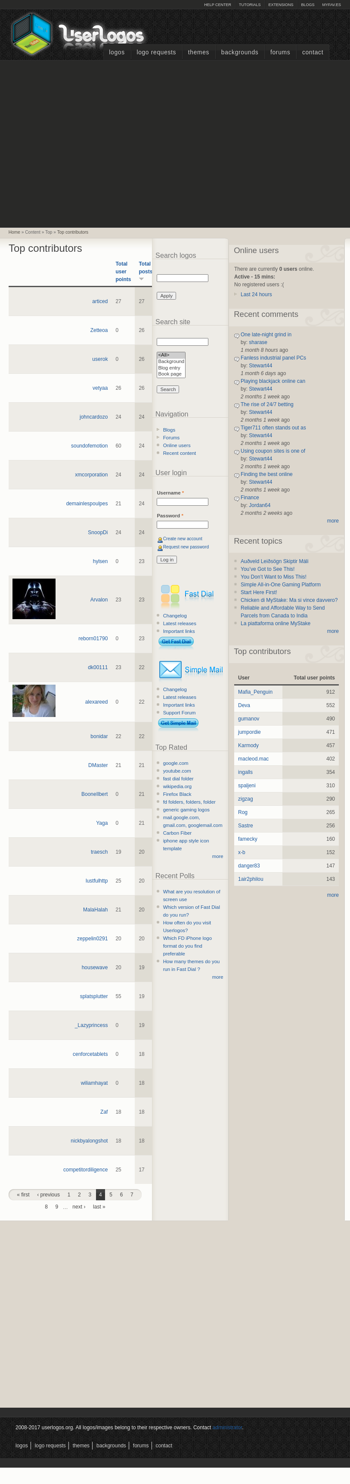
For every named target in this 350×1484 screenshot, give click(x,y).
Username (170, 492)
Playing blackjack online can (273, 381)
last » (99, 1207)
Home (14, 232)
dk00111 (98, 667)
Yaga (102, 823)
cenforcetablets (90, 1054)
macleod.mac (253, 759)
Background (171, 362)
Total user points (123, 271)
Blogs (307, 5)
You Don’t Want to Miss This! (274, 577)
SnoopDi (98, 532)
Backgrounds (240, 52)
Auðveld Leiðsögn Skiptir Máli (274, 561)
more (217, 856)
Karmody (248, 745)
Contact (312, 52)
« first (23, 1195)
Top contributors (72, 232)
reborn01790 (93, 639)
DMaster (98, 765)
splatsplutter (94, 996)
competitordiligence (85, 1170)
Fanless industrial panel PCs (273, 358)
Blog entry (171, 368)
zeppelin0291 (92, 939)
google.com (176, 763)
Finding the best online (267, 474)
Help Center (217, 5)
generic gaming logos (186, 809)
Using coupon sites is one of (273, 451)
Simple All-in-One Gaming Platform (281, 585)
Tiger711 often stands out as (273, 428)
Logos (116, 52)
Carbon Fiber (177, 833)
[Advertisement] (81, 143)
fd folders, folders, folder (189, 802)
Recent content (179, 453)
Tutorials (249, 5)
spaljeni (247, 786)
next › (78, 1207)
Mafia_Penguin (255, 692)
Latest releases (179, 623)
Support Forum (179, 712)
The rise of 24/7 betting (267, 404)
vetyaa (100, 388)
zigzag (245, 799)
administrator (227, 1428)
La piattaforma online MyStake (275, 623)
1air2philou (250, 879)
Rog (243, 812)
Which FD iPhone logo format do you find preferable (187, 946)
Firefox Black (177, 794)
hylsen (100, 561)
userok (100, 359)
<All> (171, 355)
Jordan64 (259, 505)
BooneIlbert (94, 794)
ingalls (245, 772)
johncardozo (94, 417)
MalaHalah (95, 910)
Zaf (104, 1112)
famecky (247, 839)
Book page (171, 374)
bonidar (99, 736)
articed (100, 301)
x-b (241, 852)
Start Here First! (259, 592)
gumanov (248, 719)
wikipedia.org (177, 786)
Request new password (186, 547)
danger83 (249, 866)
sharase (258, 342)
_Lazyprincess (91, 1025)
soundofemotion (89, 446)
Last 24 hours (256, 294)
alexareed (96, 702)
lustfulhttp (97, 881)
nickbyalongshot (89, 1141)
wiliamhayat (94, 1083)
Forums (280, 52)
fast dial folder (178, 778)
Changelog (175, 615)
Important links (179, 631)
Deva (244, 705)
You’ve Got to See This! (267, 569)
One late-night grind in (266, 335)
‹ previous (48, 1195)
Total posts (145, 271)
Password (170, 515)
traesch (99, 852)
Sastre (245, 826)
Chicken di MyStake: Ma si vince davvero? (289, 600)
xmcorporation (91, 475)
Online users (177, 445)
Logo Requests (156, 52)
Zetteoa (99, 330)
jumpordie (249, 732)
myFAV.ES (331, 5)
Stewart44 (260, 366)
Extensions (280, 5)
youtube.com (177, 770)
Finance (250, 498)
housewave (95, 967)
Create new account (182, 538)
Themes (198, 52)
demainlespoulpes (87, 504)
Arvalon (99, 600)
